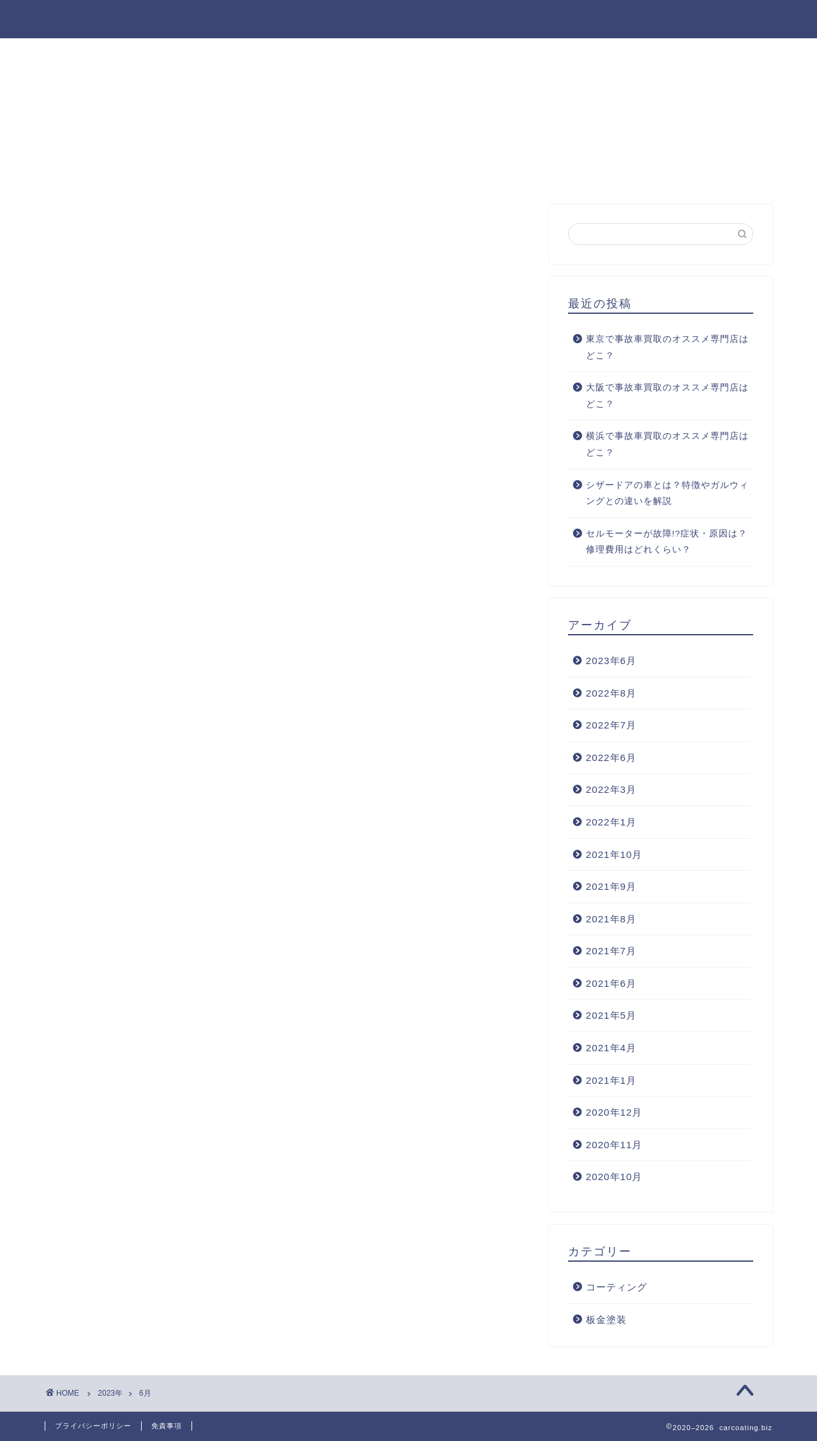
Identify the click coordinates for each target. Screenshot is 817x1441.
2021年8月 (611, 918)
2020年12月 (614, 1112)
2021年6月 (611, 983)
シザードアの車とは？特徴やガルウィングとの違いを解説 (667, 493)
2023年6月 (611, 660)
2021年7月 (611, 950)
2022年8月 (611, 693)
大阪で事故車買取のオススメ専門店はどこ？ (667, 396)
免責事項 (166, 1426)
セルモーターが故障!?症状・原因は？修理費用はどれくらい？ (666, 542)
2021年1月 (611, 1080)
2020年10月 (614, 1176)
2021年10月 (614, 854)
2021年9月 (611, 886)
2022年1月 (611, 822)
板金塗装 (606, 1319)
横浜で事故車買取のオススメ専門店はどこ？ (667, 444)
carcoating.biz (409, 18)
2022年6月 (611, 757)
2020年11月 (614, 1144)
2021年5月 (611, 1015)
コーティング (616, 1287)
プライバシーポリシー (93, 1426)
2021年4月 (611, 1047)
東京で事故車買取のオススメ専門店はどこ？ (667, 347)
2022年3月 (611, 789)
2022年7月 (611, 725)
